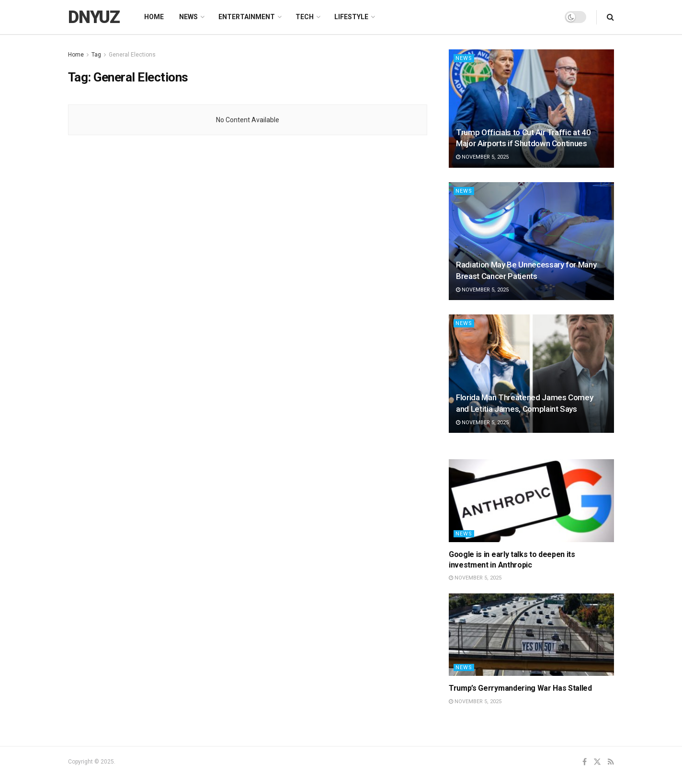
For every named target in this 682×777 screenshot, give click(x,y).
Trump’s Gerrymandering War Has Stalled (520, 688)
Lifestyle (351, 17)
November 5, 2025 (482, 157)
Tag (96, 54)
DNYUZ (94, 17)
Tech (305, 17)
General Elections (132, 54)
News (188, 17)
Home (154, 17)
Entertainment (246, 17)
